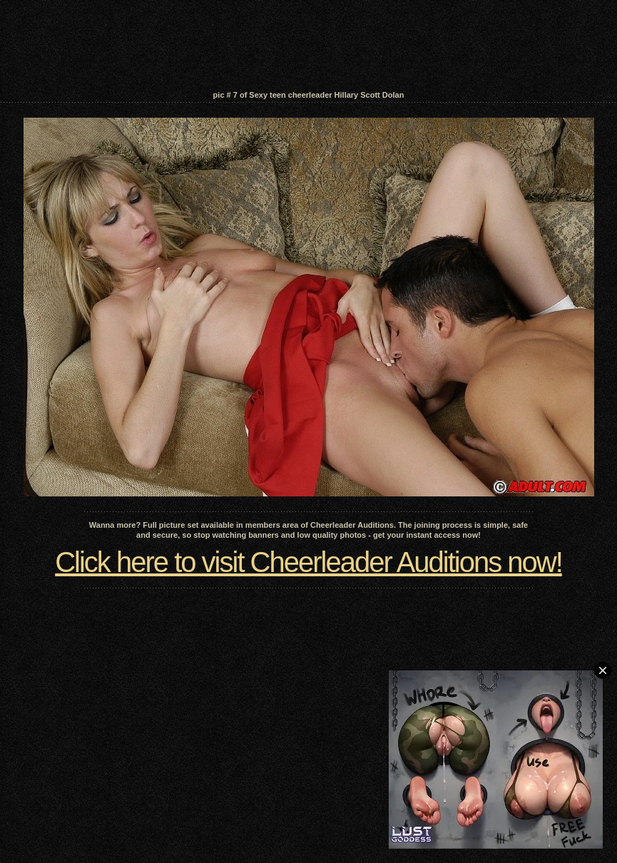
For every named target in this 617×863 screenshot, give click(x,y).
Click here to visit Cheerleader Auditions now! (308, 562)
